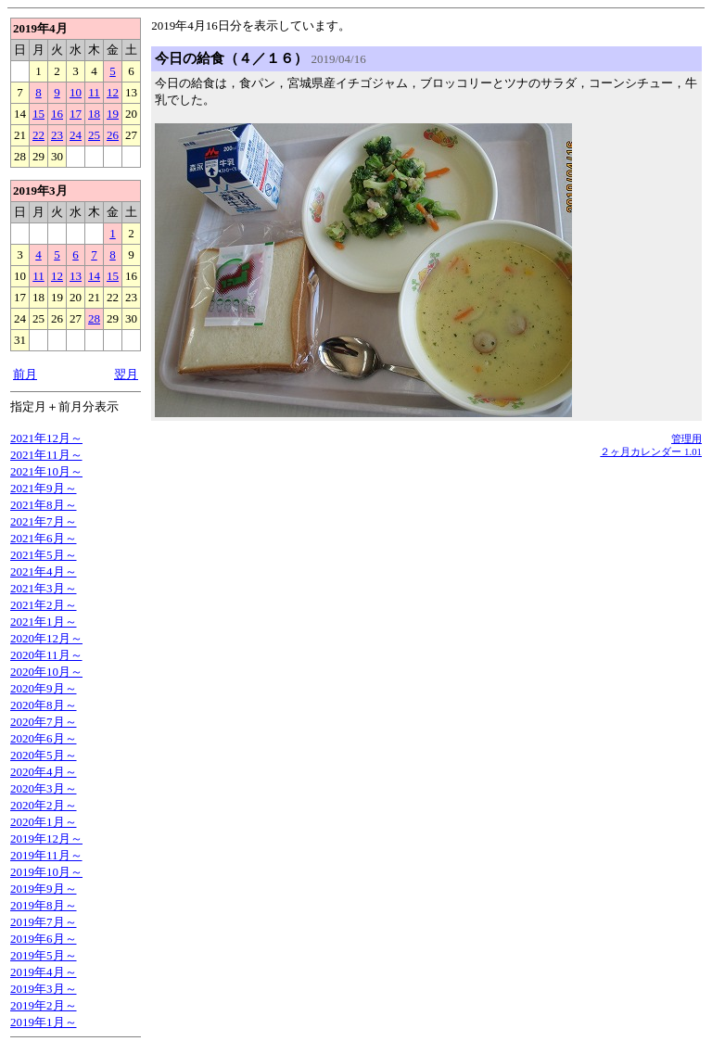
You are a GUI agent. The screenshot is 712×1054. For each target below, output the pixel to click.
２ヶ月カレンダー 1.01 (651, 451)
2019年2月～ (43, 1005)
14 (94, 276)
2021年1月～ (43, 622)
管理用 (686, 438)
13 (76, 276)
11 (94, 92)
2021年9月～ (43, 488)
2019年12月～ (46, 838)
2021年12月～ (46, 438)
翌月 (126, 374)
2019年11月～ (46, 855)
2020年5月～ (43, 755)
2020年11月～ (46, 655)
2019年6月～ (43, 939)
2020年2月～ (43, 805)
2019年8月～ (43, 905)
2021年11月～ (46, 455)
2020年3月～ (43, 788)
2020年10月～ (46, 672)
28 (94, 318)
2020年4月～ (43, 772)
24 (76, 135)
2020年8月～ (43, 705)
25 (94, 135)
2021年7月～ (43, 521)
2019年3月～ (43, 989)
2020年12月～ (46, 638)
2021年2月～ (43, 605)
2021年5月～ (43, 555)
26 (113, 135)
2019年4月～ (43, 972)
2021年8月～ (43, 505)
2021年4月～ (43, 571)
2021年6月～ (43, 538)
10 (76, 92)
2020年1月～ (43, 822)
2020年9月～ (43, 688)
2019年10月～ (46, 872)
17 (76, 114)
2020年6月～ (43, 738)
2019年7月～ (43, 922)
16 (57, 114)
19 (113, 114)
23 (57, 135)
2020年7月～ (43, 722)
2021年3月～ (43, 588)
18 (94, 114)
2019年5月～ (43, 955)
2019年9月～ (43, 888)
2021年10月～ (46, 471)
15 (38, 114)
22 (38, 135)
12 (113, 92)
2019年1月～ (43, 1022)
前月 (25, 374)
